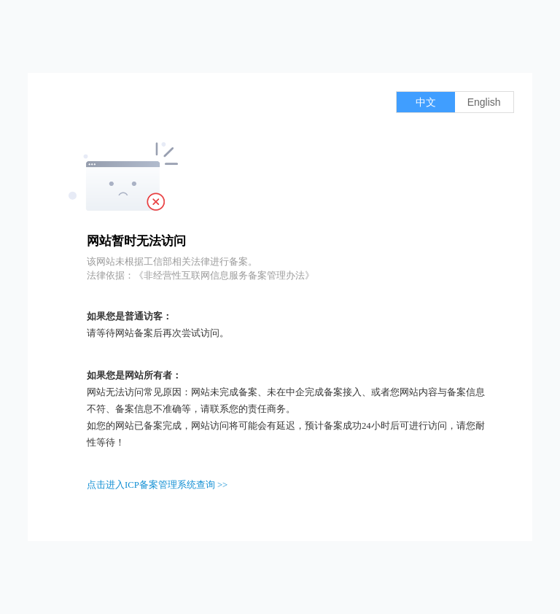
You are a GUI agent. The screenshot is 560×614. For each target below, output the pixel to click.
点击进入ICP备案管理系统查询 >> (157, 485)
